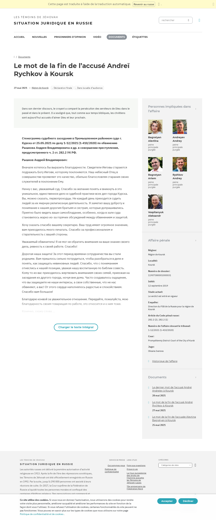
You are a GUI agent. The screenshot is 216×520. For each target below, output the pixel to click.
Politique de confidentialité (112, 470)
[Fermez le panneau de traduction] (213, 4)
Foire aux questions (136, 465)
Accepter (167, 501)
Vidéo (97, 36)
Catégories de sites (170, 465)
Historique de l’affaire (164, 361)
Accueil (19, 36)
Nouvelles (39, 36)
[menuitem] (19, 37)
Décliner (188, 501)
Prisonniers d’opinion (70, 36)
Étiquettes (140, 36)
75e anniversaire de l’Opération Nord (136, 487)
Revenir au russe (144, 4)
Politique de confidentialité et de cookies (41, 514)
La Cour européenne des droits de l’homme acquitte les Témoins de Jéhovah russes (136, 478)
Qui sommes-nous (116, 465)
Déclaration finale (63, 87)
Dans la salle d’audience (90, 87)
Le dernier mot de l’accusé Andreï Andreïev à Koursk (172, 389)
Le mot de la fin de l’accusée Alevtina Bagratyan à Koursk (174, 418)
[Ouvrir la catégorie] (195, 465)
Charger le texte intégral (75, 327)
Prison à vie (132, 469)
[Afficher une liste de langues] (160, 4)
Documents (117, 36)
